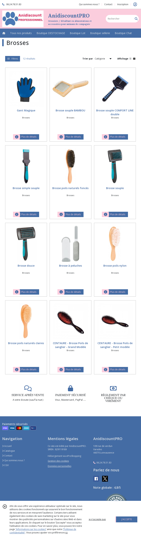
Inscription (122, 4)
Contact (108, 4)
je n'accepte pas (97, 519)
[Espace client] (135, 4)
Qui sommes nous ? (13, 460)
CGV (5, 465)
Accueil (7, 446)
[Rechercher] (136, 18)
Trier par (87, 58)
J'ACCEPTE (127, 519)
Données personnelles (59, 466)
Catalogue (8, 450)
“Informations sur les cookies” (30, 529)
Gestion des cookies (58, 461)
